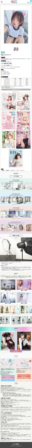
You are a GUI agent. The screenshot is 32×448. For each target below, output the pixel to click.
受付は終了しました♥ (16, 89)
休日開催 (3, 52)
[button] (2, 27)
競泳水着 (7, 170)
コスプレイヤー (13, 170)
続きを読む (16, 351)
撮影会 (3, 53)
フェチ (18, 170)
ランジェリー (22, 170)
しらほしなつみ (8, 68)
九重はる (3, 170)
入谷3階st (3, 51)
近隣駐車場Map (8, 377)
